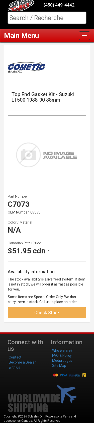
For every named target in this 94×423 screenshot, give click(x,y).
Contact (15, 357)
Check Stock (47, 312)
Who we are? (62, 350)
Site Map (59, 366)
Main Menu (21, 35)
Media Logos (62, 361)
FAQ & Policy (62, 356)
